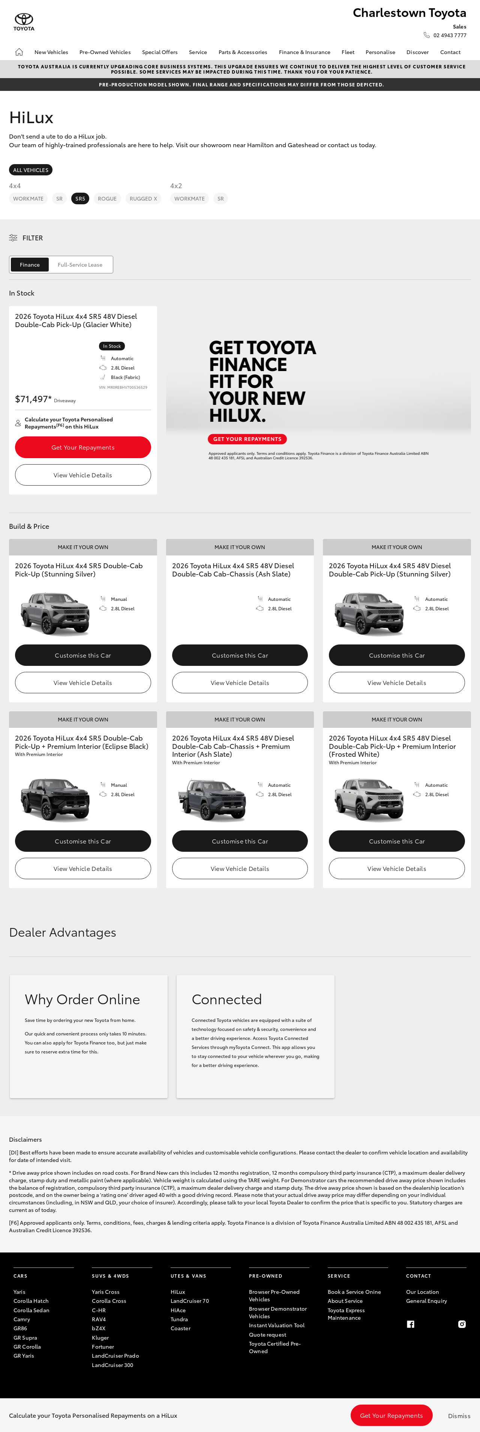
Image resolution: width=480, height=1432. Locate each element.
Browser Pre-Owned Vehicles (274, 1295)
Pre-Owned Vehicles (105, 52)
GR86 (20, 1328)
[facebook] (410, 1324)
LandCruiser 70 (190, 1300)
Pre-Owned (265, 1275)
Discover (417, 52)
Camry (22, 1319)
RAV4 (99, 1319)
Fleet (348, 52)
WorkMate (28, 198)
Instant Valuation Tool (276, 1325)
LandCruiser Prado (115, 1355)
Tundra (179, 1319)
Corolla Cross (109, 1300)
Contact (450, 52)
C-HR (99, 1310)
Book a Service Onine (354, 1291)
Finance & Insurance (305, 52)
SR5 (80, 198)
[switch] (61, 264)
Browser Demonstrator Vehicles (278, 1312)
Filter (32, 237)
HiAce (178, 1310)
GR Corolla (27, 1346)
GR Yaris (24, 1355)
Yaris (20, 1291)
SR (59, 198)
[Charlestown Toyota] (24, 22)
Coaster (180, 1328)
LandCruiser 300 (112, 1365)
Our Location (423, 1291)
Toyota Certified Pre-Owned (275, 1347)
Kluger (100, 1337)
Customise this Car (83, 654)
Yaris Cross (106, 1291)
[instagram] (462, 1324)
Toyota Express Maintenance (346, 1313)
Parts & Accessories (243, 52)
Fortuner (103, 1346)
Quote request (267, 1334)
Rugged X (143, 198)
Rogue (107, 198)
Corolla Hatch (31, 1300)
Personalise (380, 52)
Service (198, 52)
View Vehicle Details (83, 474)
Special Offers (160, 52)
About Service (345, 1300)
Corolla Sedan (32, 1310)
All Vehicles (30, 170)
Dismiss (459, 1415)
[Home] (19, 52)
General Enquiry (426, 1300)
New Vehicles (51, 52)
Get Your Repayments (83, 446)
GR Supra (25, 1337)
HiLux (178, 1291)
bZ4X (98, 1328)
